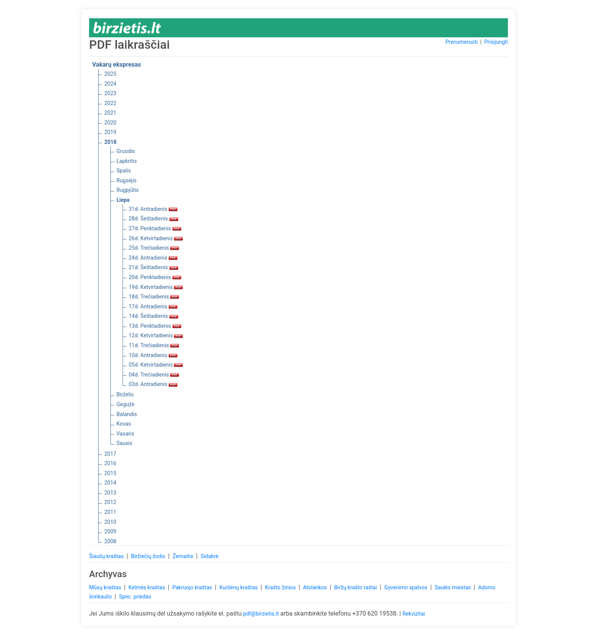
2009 (110, 531)
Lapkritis (127, 161)
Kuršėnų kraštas (239, 587)
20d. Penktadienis (155, 277)
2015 (110, 473)
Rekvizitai (413, 614)
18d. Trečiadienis (154, 297)
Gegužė (125, 404)
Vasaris (125, 434)
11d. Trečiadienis (154, 345)
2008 (110, 541)
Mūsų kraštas (106, 587)
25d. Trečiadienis (154, 248)
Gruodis (126, 151)
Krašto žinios (281, 587)
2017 (110, 454)
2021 (110, 113)
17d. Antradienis (153, 306)
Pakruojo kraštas (192, 587)
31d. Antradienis (153, 209)
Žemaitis (183, 556)
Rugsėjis (127, 180)
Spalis (124, 171)
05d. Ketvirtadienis (156, 365)
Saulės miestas (453, 587)
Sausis (124, 443)
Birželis (125, 394)
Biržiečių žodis (148, 556)
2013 (110, 493)
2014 (110, 483)
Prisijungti (496, 42)
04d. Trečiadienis (154, 375)
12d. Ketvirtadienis (156, 335)
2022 (110, 103)
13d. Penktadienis (155, 326)
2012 (110, 502)
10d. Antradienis (153, 355)
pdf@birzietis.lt (261, 614)
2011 (110, 512)
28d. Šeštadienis (153, 218)
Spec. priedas (135, 597)
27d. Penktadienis (155, 228)
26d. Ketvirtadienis (156, 238)
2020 (110, 123)
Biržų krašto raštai (356, 587)
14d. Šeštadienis (153, 316)
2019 (110, 132)
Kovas (124, 424)
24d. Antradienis (153, 258)
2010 (110, 522)
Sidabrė (210, 556)
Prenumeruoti (461, 42)
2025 (110, 74)
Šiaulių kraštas (107, 556)
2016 (110, 463)
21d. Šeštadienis (153, 267)
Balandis (127, 414)
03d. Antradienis (153, 384)
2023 (110, 93)
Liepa (123, 200)
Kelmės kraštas (147, 587)
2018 (110, 142)
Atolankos (315, 587)
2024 (110, 84)
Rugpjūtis (128, 190)
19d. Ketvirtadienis (156, 287)
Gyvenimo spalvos (406, 587)
